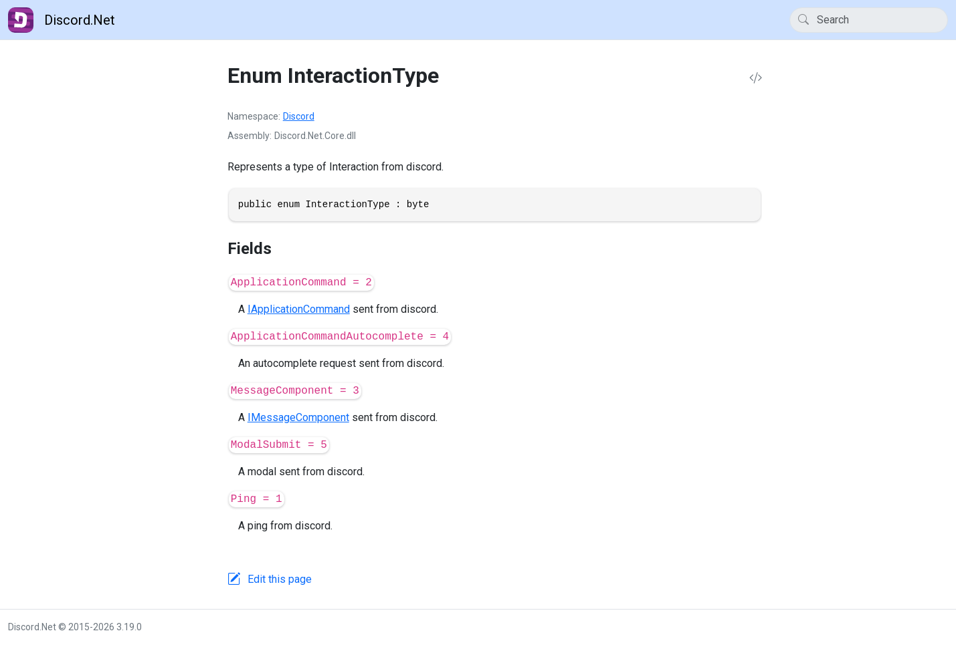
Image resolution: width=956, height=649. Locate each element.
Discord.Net (61, 20)
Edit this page (280, 579)
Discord (298, 116)
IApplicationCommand (299, 309)
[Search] (868, 20)
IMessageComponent (298, 417)
